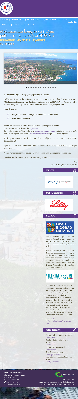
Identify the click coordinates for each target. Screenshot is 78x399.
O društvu (18, 24)
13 (55, 87)
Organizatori (17, 19)
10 (48, 87)
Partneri (72, 22)
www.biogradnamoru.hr (53, 354)
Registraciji (33, 128)
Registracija (33, 19)
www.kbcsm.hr (50, 345)
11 (50, 87)
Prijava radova (49, 19)
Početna (4, 19)
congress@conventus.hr (13, 384)
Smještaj (6, 24)
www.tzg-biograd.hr (52, 362)
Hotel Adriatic (50, 319)
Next (74, 68)
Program (62, 19)
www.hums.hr (50, 337)
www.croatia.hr (51, 349)
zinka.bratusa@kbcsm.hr (39, 133)
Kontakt (30, 24)
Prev (7, 68)
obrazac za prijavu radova (45, 131)
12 (53, 87)
